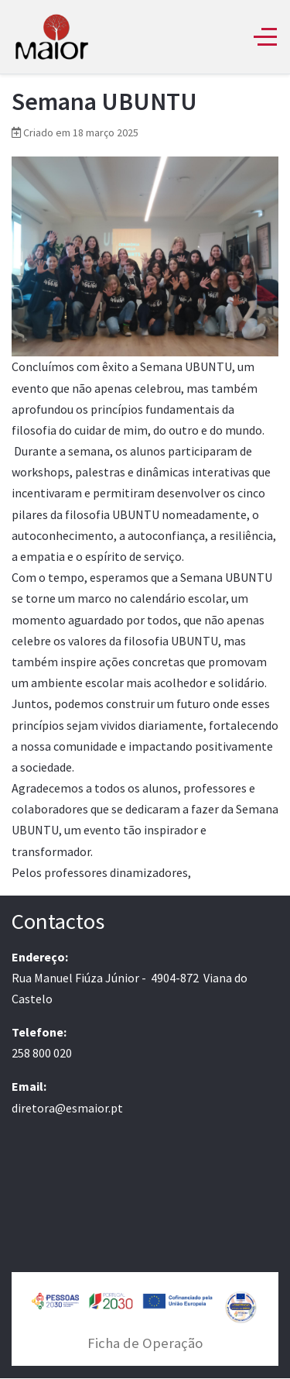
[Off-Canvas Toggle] (265, 36)
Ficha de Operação (145, 1343)
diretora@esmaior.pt (67, 1108)
